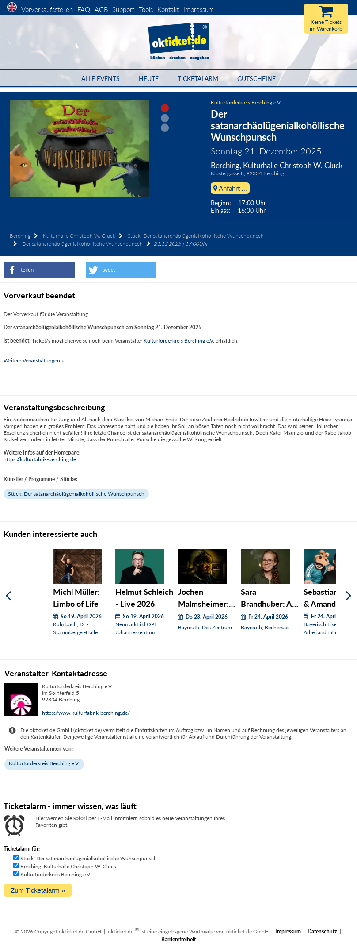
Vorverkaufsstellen (47, 9)
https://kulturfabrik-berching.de (40, 459)
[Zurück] (8, 595)
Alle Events (100, 78)
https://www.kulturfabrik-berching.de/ (86, 712)
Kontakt (168, 9)
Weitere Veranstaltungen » (34, 360)
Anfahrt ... (230, 188)
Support (123, 9)
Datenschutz (322, 931)
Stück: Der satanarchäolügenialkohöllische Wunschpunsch (196, 235)
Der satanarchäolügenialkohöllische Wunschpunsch (82, 243)
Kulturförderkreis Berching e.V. (246, 102)
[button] (39, 270)
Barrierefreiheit (178, 939)
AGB (101, 9)
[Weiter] (349, 595)
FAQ (83, 9)
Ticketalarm (198, 78)
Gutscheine (256, 78)
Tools (146, 9)
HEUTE (149, 78)
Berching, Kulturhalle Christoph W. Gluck (68, 866)
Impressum (198, 9)
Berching (20, 235)
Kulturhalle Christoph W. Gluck (79, 235)
